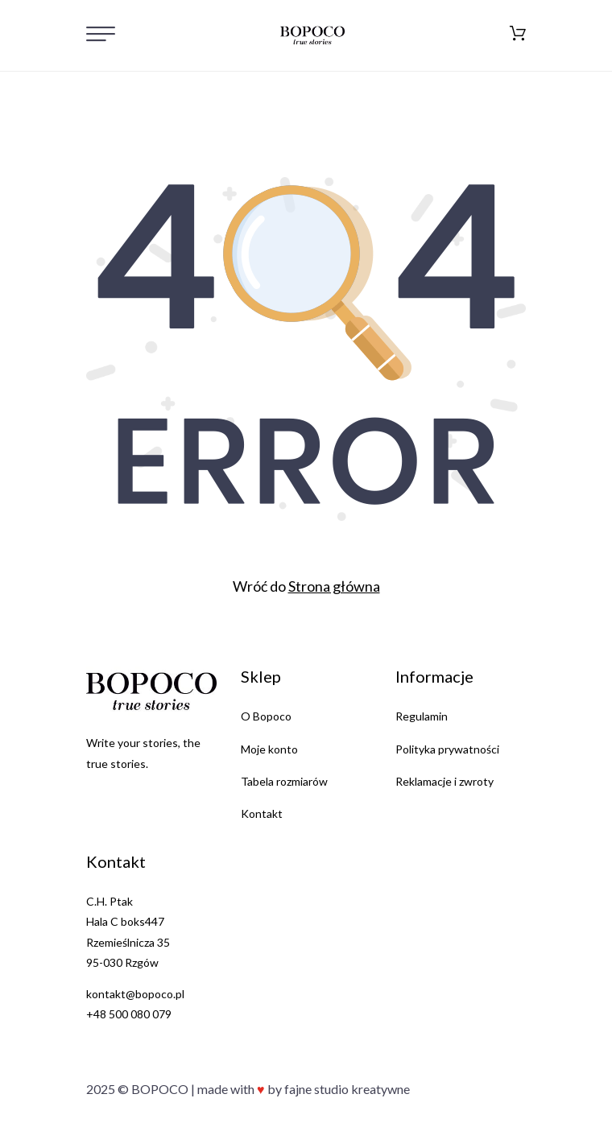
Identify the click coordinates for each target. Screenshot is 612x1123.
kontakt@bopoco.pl (135, 994)
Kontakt (262, 813)
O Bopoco (266, 716)
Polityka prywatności (447, 749)
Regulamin (421, 716)
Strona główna (334, 586)
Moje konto (269, 749)
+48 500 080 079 (129, 1014)
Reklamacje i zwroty (444, 781)
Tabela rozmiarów (284, 781)
